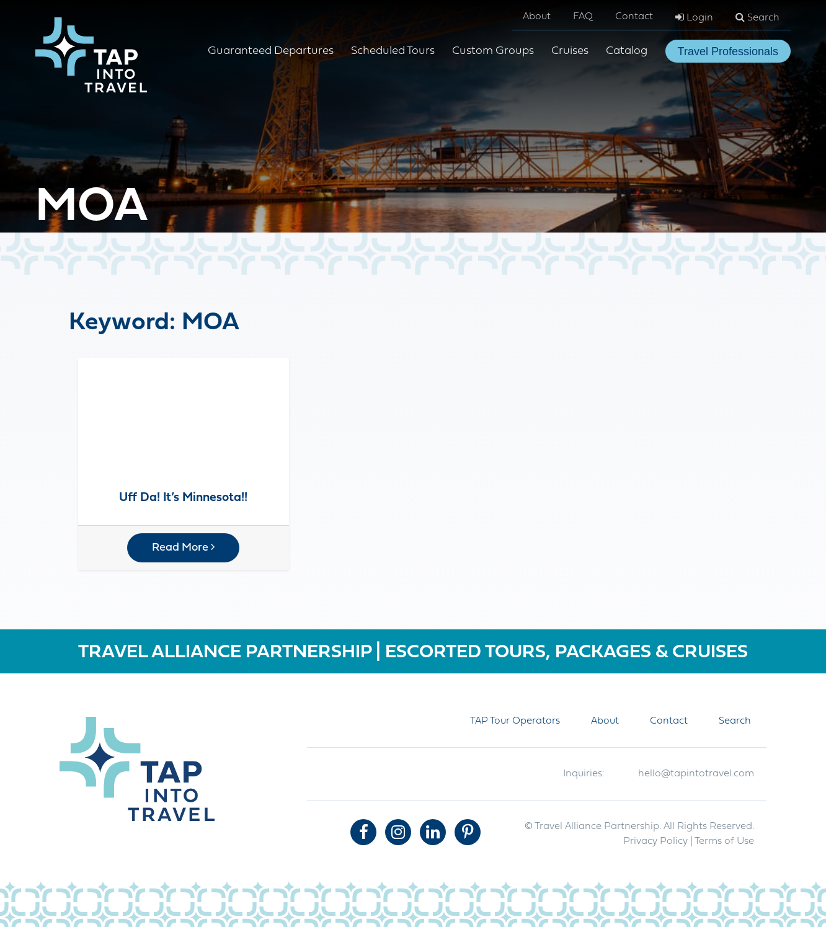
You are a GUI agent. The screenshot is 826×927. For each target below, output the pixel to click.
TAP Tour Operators (515, 721)
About (537, 17)
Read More (183, 547)
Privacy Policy (655, 841)
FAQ (583, 17)
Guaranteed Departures (271, 51)
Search (757, 17)
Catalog (626, 51)
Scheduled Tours (393, 51)
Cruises (569, 51)
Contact (634, 17)
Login (694, 17)
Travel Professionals (728, 51)
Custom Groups (493, 51)
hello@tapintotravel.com (696, 774)
